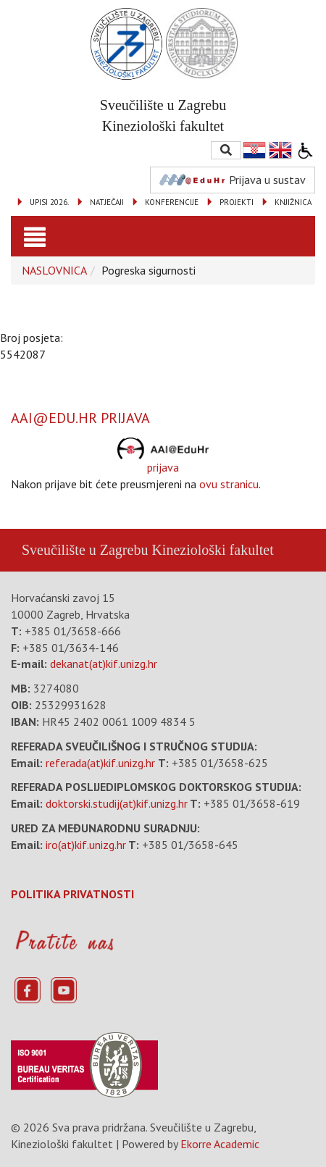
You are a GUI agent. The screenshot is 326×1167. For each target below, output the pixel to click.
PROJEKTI (237, 202)
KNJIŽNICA (293, 202)
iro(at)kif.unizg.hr (86, 844)
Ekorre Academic (219, 1144)
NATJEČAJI (107, 202)
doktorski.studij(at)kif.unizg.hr (117, 803)
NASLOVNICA (54, 270)
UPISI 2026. (49, 202)
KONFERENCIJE (171, 202)
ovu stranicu (229, 484)
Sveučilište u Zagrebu (85, 550)
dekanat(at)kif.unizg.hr (103, 663)
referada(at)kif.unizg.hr (100, 763)
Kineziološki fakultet (212, 550)
